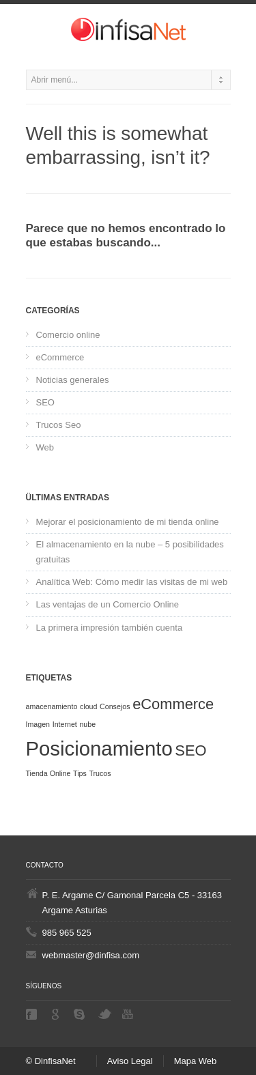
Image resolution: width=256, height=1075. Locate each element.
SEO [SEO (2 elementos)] (190, 750)
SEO (45, 402)
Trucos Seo (58, 425)
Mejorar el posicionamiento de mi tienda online (127, 522)
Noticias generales (72, 380)
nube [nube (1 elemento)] (87, 724)
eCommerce (60, 357)
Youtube (129, 1014)
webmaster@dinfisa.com (91, 955)
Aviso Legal (130, 1061)
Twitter (105, 1014)
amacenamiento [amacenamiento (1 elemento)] (52, 706)
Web (45, 447)
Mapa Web (195, 1061)
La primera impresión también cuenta (109, 627)
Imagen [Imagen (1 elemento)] (38, 724)
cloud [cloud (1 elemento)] (88, 706)
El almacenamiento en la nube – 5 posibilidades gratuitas (130, 551)
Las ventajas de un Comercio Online (108, 604)
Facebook (33, 1014)
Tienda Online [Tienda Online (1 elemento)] (48, 773)
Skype (80, 1014)
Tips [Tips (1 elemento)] (80, 773)
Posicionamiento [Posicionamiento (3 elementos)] (99, 748)
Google (56, 1014)
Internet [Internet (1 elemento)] (65, 724)
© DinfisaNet (51, 1061)
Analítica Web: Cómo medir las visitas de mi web (132, 582)
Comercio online (68, 335)
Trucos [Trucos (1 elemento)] (100, 773)
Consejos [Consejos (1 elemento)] (115, 706)
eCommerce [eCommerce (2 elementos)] (173, 704)
